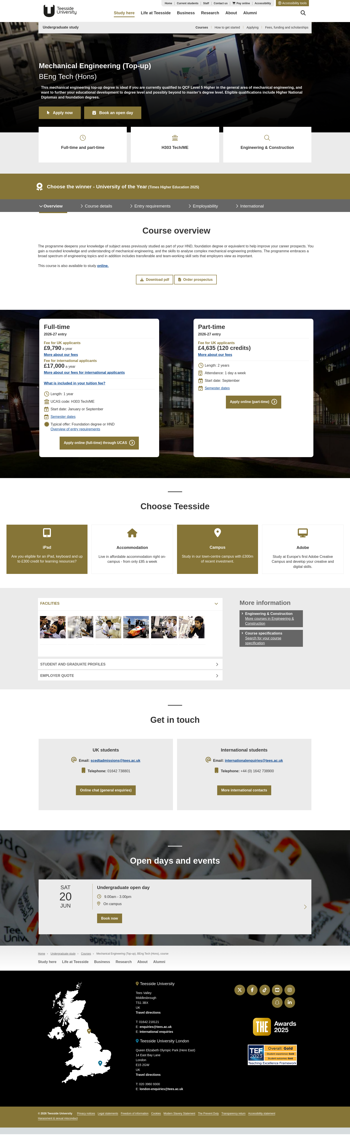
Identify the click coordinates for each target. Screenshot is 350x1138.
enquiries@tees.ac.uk (156, 1030)
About (142, 965)
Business (102, 965)
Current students (187, 3)
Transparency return (233, 1117)
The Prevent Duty (208, 1117)
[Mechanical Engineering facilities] (53, 633)
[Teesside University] (89, 1035)
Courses (202, 27)
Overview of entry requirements (75, 431)
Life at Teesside (75, 965)
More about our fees (61, 357)
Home (168, 3)
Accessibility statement (261, 1117)
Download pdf (154, 281)
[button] (292, 3)
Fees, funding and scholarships (286, 27)
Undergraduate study (61, 27)
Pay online (243, 3)
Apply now (63, 112)
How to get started (227, 27)
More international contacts (244, 793)
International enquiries (156, 1035)
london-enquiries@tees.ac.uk (161, 1093)
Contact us (221, 3)
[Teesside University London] (100, 1067)
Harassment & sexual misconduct (58, 1122)
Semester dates (62, 419)
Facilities (49, 606)
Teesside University (60, 10)
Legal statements (108, 1117)
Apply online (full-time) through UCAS (95, 445)
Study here (47, 965)
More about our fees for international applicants (84, 374)
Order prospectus (195, 281)
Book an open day (117, 112)
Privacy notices (86, 1117)
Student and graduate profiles (72, 667)
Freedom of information (134, 1117)
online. (103, 267)
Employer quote (57, 678)
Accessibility (263, 3)
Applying (253, 27)
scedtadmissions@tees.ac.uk (115, 763)
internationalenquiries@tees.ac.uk (254, 763)
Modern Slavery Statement (179, 1117)
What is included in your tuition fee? (74, 385)
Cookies (156, 1117)
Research (124, 965)
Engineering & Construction (267, 143)
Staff (206, 3)
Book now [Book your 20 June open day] (109, 922)
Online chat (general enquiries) (106, 793)
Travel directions (148, 1016)
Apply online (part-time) (249, 404)
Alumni (159, 965)
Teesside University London (162, 1045)
